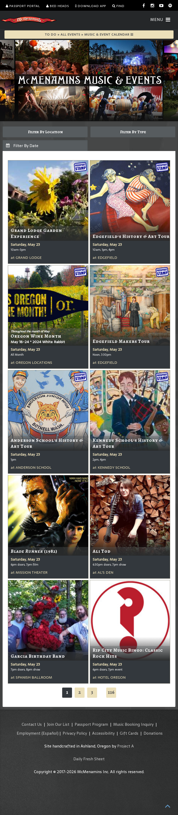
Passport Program (91, 724)
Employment (28, 733)
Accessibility (103, 733)
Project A (125, 746)
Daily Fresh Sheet (89, 759)
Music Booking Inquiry (133, 724)
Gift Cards (129, 733)
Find (118, 6)
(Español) (49, 733)
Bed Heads (57, 6)
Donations (153, 733)
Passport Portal (23, 6)
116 (111, 692)
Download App (90, 6)
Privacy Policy (75, 733)
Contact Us (32, 724)
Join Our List (58, 724)
